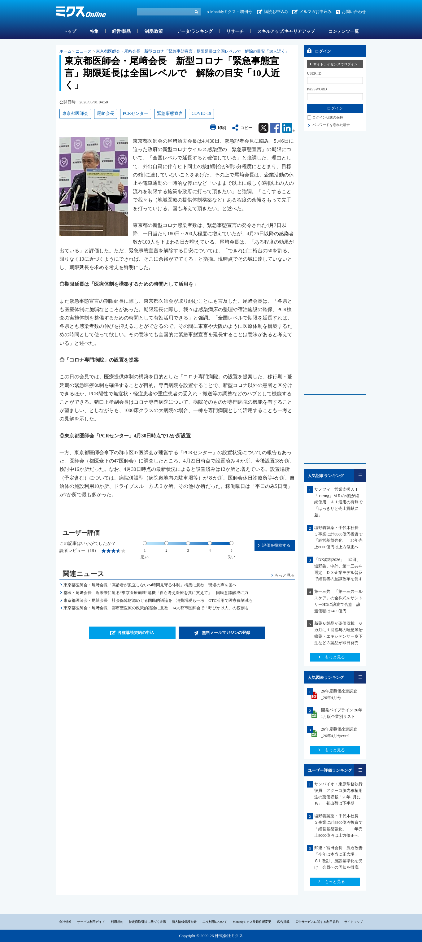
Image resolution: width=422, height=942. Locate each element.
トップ (69, 31)
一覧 (360, 475)
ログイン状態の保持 (327, 117)
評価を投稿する (276, 545)
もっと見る (285, 575)
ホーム (65, 51)
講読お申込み (276, 11)
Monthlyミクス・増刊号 (231, 11)
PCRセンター (135, 113)
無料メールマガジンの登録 (226, 632)
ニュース (84, 51)
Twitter (263, 128)
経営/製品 (121, 31)
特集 (94, 31)
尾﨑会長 (105, 113)
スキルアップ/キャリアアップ (286, 31)
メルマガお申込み (315, 11)
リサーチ (235, 31)
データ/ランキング (195, 31)
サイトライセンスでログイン (335, 64)
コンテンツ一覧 (343, 31)
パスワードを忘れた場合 (331, 125)
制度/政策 (154, 31)
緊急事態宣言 (170, 113)
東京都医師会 (75, 113)
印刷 (222, 127)
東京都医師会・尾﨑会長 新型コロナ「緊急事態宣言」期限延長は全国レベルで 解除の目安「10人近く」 (192, 51)
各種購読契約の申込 (136, 632)
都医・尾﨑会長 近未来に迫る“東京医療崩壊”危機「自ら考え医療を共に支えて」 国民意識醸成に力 (155, 592)
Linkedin (288, 128)
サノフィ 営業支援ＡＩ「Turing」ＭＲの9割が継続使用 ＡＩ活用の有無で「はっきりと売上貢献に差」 (338, 502)
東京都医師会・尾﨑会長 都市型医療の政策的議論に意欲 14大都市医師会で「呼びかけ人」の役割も (156, 608)
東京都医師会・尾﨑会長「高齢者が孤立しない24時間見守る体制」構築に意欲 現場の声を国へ (150, 585)
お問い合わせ (354, 11)
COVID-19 (201, 113)
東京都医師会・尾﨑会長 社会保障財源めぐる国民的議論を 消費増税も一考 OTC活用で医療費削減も (158, 600)
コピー (246, 127)
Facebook (275, 128)
